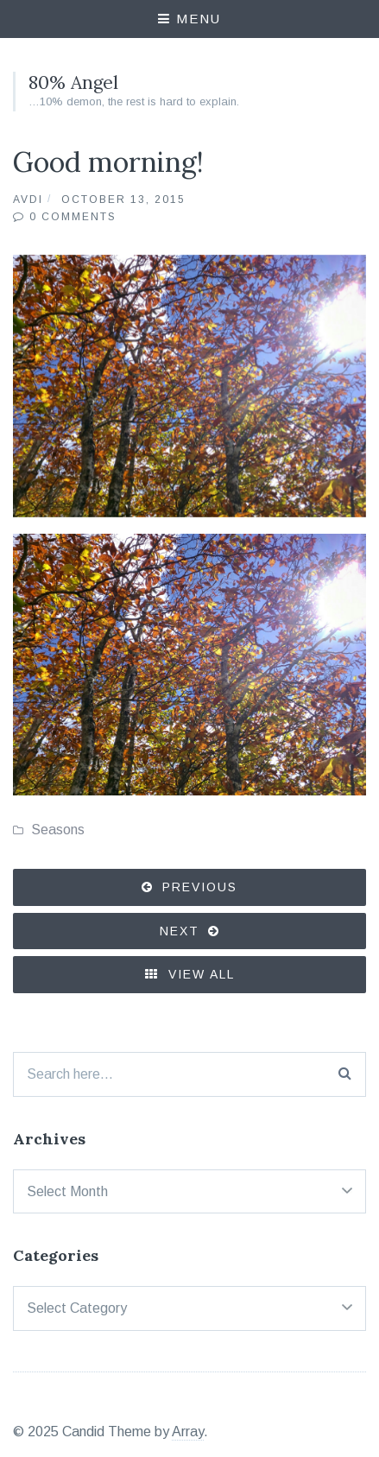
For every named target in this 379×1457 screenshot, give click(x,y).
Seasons (58, 829)
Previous (199, 887)
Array (188, 1431)
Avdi (28, 199)
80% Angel (73, 82)
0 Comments (73, 217)
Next (179, 931)
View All (190, 974)
